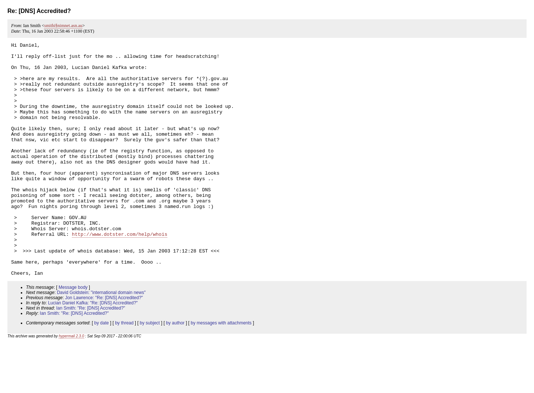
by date (101, 369)
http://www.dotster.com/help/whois (119, 273)
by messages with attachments (221, 369)
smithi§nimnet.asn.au (63, 25)
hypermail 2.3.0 (71, 383)
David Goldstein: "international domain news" (101, 339)
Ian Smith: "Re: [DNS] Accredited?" (90, 354)
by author (175, 369)
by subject (150, 369)
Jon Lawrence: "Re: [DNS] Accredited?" (104, 344)
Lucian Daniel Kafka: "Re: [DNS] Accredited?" (93, 349)
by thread (124, 369)
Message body (73, 334)
